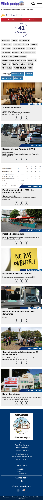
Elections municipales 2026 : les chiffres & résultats (18, 191)
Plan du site (6, 497)
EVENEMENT (31, 48)
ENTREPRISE (6, 48)
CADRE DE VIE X (17, 74)
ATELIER (14, 40)
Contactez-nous (22, 473)
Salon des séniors (11, 394)
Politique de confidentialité (31, 497)
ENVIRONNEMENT (19, 48)
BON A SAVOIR (24, 40)
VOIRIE (30, 68)
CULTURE (17, 44)
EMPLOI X (29, 74)
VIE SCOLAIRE (7, 68)
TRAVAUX (15, 64)
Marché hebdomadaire (13, 234)
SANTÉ (23, 60)
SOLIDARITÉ (32, 60)
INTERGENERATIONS (28, 52)
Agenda (20, 471)
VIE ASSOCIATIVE (27, 64)
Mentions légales (16, 497)
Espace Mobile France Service (17, 273)
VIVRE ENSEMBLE (20, 68)
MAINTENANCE (7, 56)
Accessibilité (21, 498)
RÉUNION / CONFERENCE (10, 60)
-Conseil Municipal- (11, 108)
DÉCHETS (25, 44)
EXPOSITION (6, 52)
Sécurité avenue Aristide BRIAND (18, 149)
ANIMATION (6, 40)
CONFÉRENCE (6, 44)
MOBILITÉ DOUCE (20, 56)
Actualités (11, 20)
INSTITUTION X (7, 78)
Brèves (31, 20)
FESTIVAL (15, 52)
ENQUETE (34, 44)
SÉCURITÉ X (18, 78)
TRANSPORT (6, 64)
